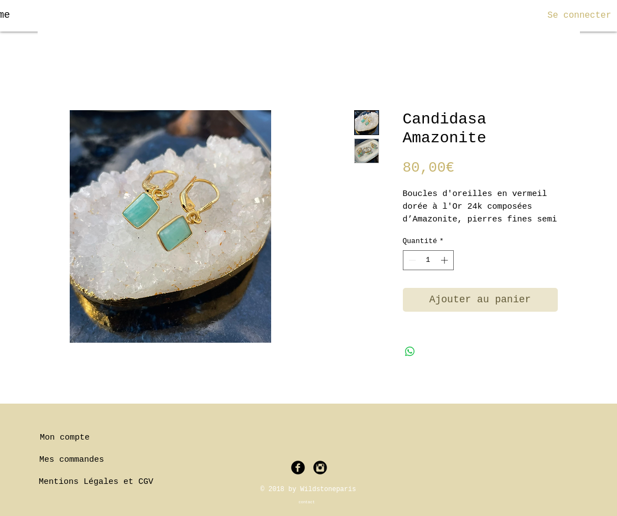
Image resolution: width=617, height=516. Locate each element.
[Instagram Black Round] (320, 467)
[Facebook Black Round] (298, 467)
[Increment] (445, 260)
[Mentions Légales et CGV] (96, 482)
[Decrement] (411, 260)
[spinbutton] (428, 260)
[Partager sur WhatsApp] (410, 351)
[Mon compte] (65, 438)
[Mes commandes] (72, 460)
